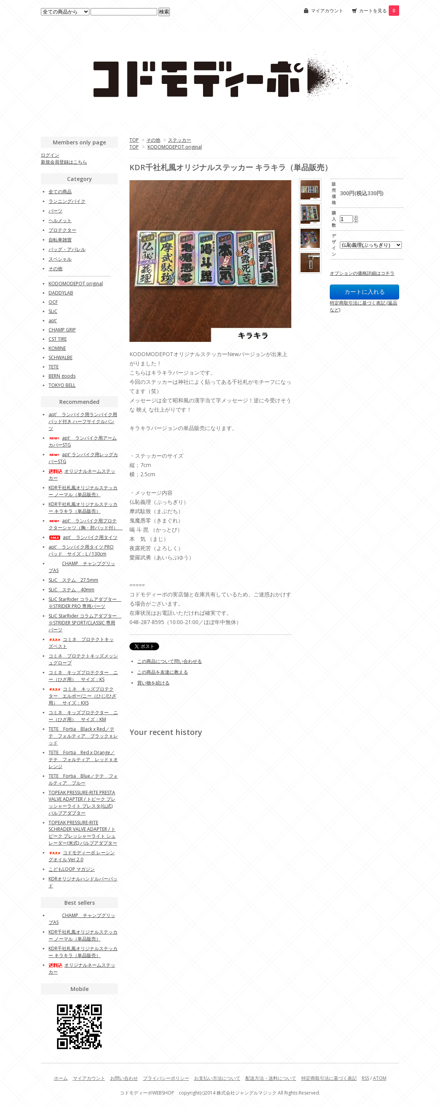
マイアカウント (327, 10)
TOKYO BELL (62, 385)
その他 (153, 140)
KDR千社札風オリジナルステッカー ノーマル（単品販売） (83, 491)
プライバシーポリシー (166, 1078)
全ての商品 (60, 191)
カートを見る (379, 10)
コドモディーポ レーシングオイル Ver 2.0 (82, 856)
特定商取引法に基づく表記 (329, 1078)
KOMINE (57, 348)
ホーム (61, 1078)
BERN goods (62, 376)
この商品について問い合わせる (169, 661)
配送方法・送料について (270, 1078)
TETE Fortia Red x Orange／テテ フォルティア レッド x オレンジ (83, 759)
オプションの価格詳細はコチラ (362, 273)
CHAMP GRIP (62, 329)
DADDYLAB (61, 293)
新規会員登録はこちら (64, 162)
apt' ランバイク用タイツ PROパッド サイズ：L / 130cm (81, 550)
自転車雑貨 (60, 239)
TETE (54, 366)
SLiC (53, 311)
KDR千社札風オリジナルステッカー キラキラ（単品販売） (83, 507)
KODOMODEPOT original (175, 147)
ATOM (379, 1078)
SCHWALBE (60, 357)
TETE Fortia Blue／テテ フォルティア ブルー (83, 779)
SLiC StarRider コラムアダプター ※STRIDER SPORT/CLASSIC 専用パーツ (85, 623)
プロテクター (62, 230)
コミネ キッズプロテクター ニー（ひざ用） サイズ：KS (83, 676)
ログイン (50, 155)
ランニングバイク (67, 201)
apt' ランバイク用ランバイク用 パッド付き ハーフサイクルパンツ (83, 421)
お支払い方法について (217, 1078)
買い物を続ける (153, 683)
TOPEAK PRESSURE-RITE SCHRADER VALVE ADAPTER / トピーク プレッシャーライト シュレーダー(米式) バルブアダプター (83, 832)
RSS (365, 1078)
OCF (53, 302)
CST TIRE (58, 339)
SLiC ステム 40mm (71, 589)
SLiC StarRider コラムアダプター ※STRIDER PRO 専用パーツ (85, 602)
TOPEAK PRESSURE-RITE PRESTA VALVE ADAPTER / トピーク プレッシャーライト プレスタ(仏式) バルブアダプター (82, 802)
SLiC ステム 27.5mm (73, 580)
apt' (53, 320)
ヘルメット (60, 220)
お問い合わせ (124, 1078)
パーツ (55, 211)
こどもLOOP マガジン (72, 869)
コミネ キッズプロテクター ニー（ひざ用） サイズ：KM (83, 716)
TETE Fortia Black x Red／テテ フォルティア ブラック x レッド (83, 736)
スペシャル (60, 259)
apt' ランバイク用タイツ (83, 537)
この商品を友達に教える (162, 672)
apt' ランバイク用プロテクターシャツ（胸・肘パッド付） (86, 524)
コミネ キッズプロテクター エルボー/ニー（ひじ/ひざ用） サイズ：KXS (82, 696)
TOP (134, 140)
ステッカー (179, 140)
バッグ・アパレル (67, 249)
